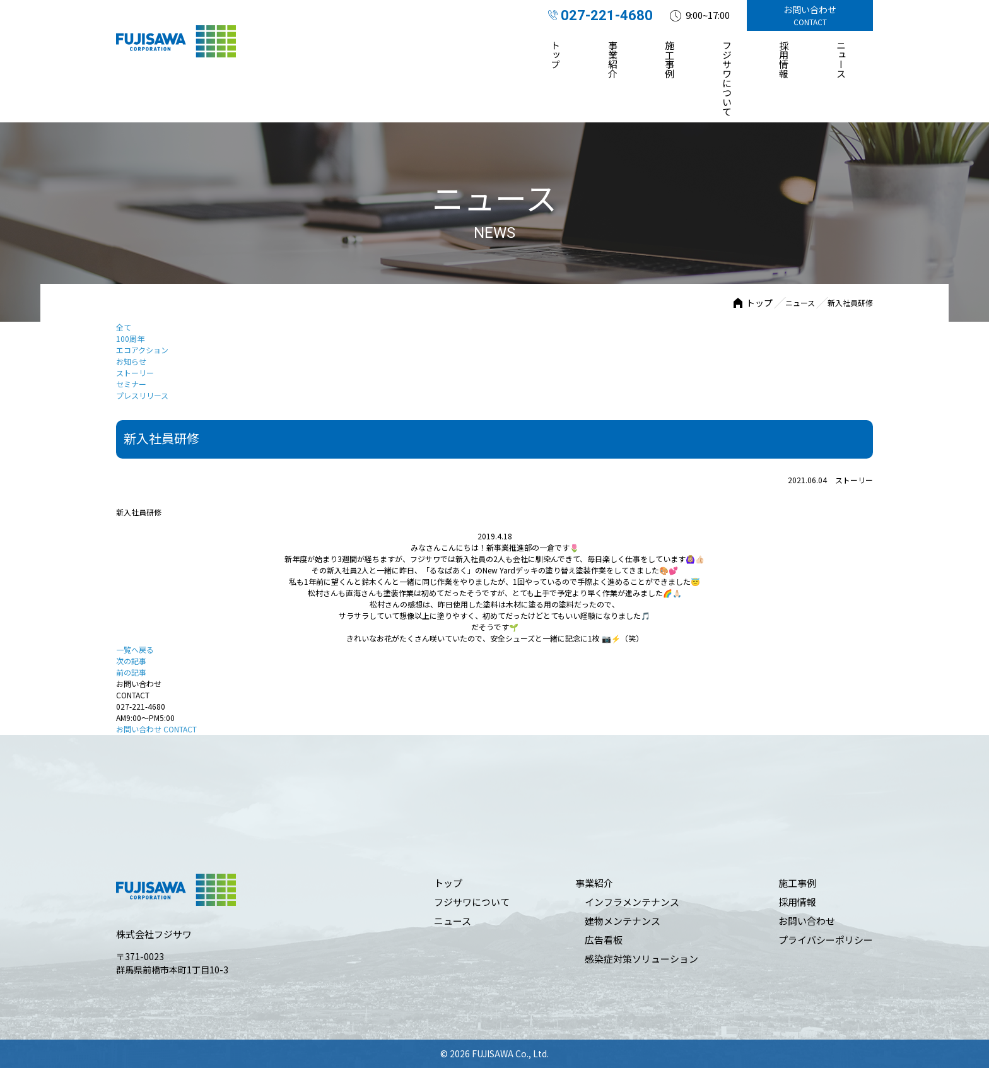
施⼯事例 (670, 59)
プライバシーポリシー (825, 939)
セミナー (131, 383)
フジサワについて (727, 78)
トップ (556, 54)
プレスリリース (142, 395)
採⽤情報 (784, 59)
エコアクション (142, 349)
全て (123, 327)
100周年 (130, 338)
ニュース (841, 59)
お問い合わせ (156, 729)
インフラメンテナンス (632, 901)
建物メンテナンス (622, 920)
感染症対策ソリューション (641, 958)
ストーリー (135, 372)
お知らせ (131, 361)
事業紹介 (612, 59)
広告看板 (604, 939)
